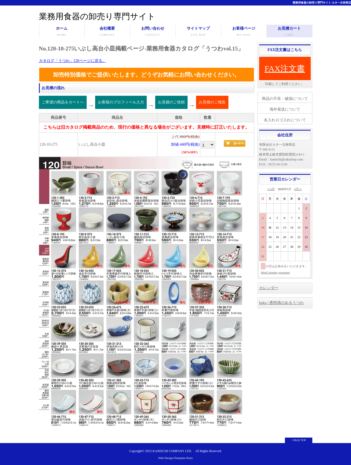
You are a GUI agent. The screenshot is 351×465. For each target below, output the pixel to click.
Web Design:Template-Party (175, 458)
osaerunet (284, 272)
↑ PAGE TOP (298, 440)
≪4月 (271, 189)
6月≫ (298, 189)
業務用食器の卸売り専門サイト (97, 16)
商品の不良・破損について (285, 99)
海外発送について (285, 109)
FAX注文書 (285, 68)
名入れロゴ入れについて (285, 120)
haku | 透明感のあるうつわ (281, 303)
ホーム (61, 31)
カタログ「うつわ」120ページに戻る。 (72, 61)
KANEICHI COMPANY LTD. (172, 451)
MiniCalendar (269, 272)
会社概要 (107, 31)
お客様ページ (244, 31)
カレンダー (268, 288)
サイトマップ (198, 31)
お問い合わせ (153, 31)
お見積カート (289, 31)
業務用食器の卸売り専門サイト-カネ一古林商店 (322, 2)
